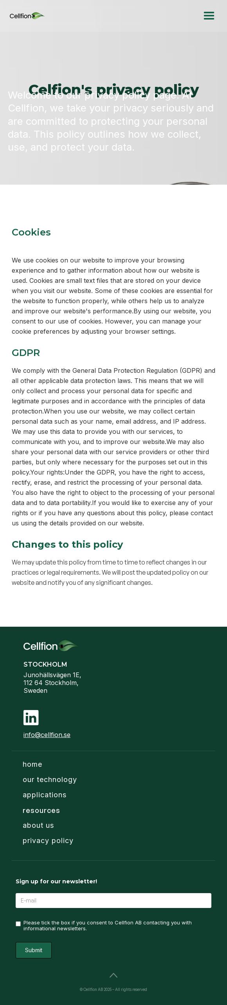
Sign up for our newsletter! (56, 881)
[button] (209, 15)
